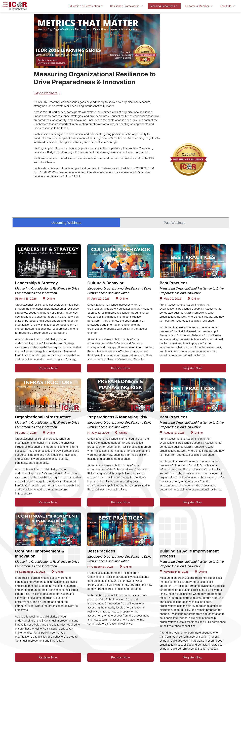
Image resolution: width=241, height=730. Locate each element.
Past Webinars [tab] (175, 222)
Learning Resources (164, 6)
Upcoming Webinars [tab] (66, 222)
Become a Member (199, 6)
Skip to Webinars (45, 93)
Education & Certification (85, 6)
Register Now (48, 368)
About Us (227, 6)
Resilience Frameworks (126, 6)
